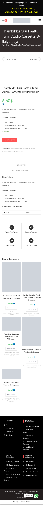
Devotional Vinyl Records (10, 479)
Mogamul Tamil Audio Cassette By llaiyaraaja (11, 383)
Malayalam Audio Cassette (30, 442)
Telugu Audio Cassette (28, 437)
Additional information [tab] (21, 170)
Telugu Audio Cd (31, 468)
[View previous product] (3, 59)
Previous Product (11, 59)
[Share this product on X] (12, 229)
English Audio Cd (31, 475)
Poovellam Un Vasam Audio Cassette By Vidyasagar (11, 336)
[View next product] (39, 59)
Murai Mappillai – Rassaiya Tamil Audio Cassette (31, 351)
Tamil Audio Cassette (32, 426)
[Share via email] (31, 242)
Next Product (33, 59)
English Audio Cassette (28, 448)
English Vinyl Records (9, 469)
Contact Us (33, 2)
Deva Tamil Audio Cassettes (14, 313)
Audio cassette (14, 148)
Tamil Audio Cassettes (16, 151)
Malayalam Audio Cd (32, 472)
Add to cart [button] (11, 308)
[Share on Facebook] (31, 229)
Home (8, 425)
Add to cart (10, 140)
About (21, 6)
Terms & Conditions (10, 491)
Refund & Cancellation (21, 493)
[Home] (3, 45)
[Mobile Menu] (40, 20)
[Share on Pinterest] (11, 242)
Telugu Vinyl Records (13, 474)
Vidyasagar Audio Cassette (14, 354)
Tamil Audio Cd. (31, 462)
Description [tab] (21, 165)
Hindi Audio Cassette (28, 431)
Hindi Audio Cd (30, 465)
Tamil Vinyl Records (12, 462)
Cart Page (9, 435)
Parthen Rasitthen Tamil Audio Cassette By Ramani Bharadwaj (31, 297)
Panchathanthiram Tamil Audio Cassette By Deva (11, 297)
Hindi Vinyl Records (12, 465)
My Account (8, 2)
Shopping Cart (21, 2)
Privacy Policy (22, 491)
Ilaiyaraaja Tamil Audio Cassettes (34, 366)
